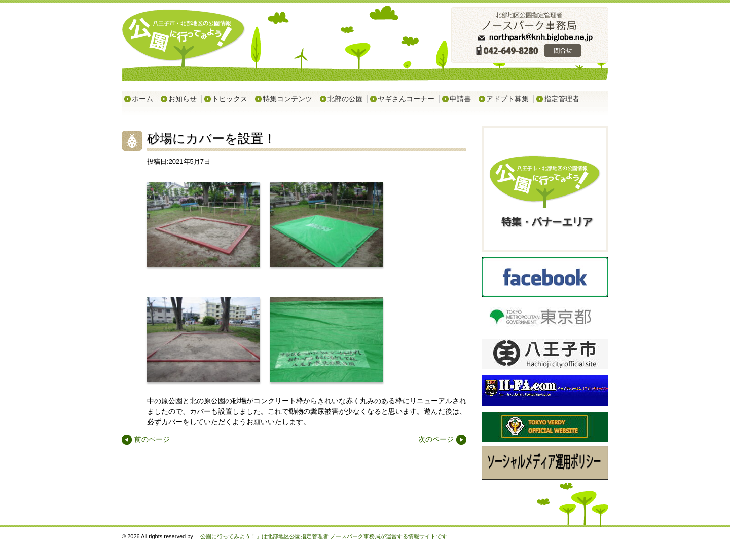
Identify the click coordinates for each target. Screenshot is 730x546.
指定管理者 (561, 99)
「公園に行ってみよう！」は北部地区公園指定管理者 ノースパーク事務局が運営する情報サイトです (321, 536)
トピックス (229, 99)
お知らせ (182, 99)
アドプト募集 (507, 99)
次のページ (436, 440)
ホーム (142, 99)
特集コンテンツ (287, 99)
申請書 (460, 99)
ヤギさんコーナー (406, 99)
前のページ (152, 440)
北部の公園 (345, 99)
